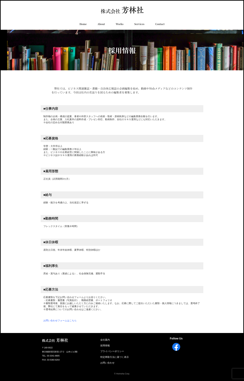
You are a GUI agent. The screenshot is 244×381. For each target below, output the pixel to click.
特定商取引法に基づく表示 (114, 357)
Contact (160, 24)
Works (119, 24)
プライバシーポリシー (112, 351)
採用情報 (105, 345)
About (101, 24)
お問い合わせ (107, 362)
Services (139, 24)
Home (83, 24)
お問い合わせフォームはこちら (60, 320)
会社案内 (105, 339)
